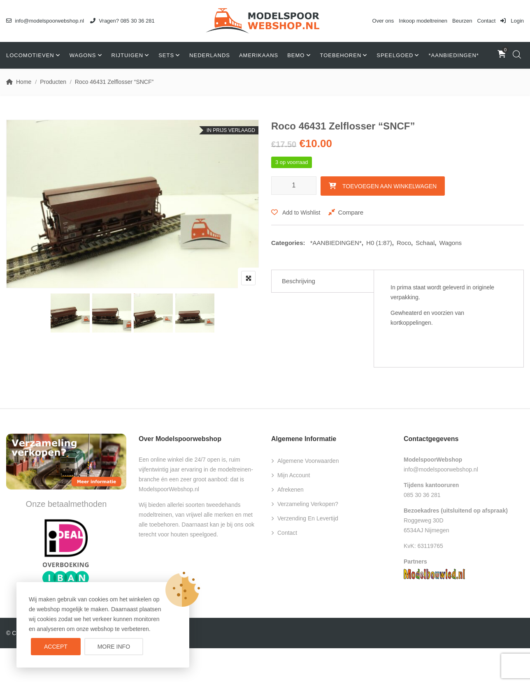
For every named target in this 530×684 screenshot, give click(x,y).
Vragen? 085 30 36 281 (122, 21)
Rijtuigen (128, 55)
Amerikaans (258, 55)
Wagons (83, 55)
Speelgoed (395, 55)
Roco (404, 242)
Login (512, 21)
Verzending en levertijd (307, 518)
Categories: (288, 242)
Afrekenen (290, 489)
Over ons (383, 21)
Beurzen (462, 21)
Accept (55, 646)
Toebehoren (341, 55)
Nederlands (209, 55)
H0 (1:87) (379, 242)
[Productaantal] (293, 185)
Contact (486, 21)
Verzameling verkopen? (307, 504)
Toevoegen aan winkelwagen (389, 186)
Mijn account (293, 475)
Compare (350, 212)
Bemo (296, 55)
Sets (166, 55)
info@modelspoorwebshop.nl (45, 21)
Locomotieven (30, 55)
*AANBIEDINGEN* (453, 55)
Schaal (425, 242)
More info (114, 646)
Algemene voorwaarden (308, 461)
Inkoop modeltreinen (423, 21)
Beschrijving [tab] (298, 280)
